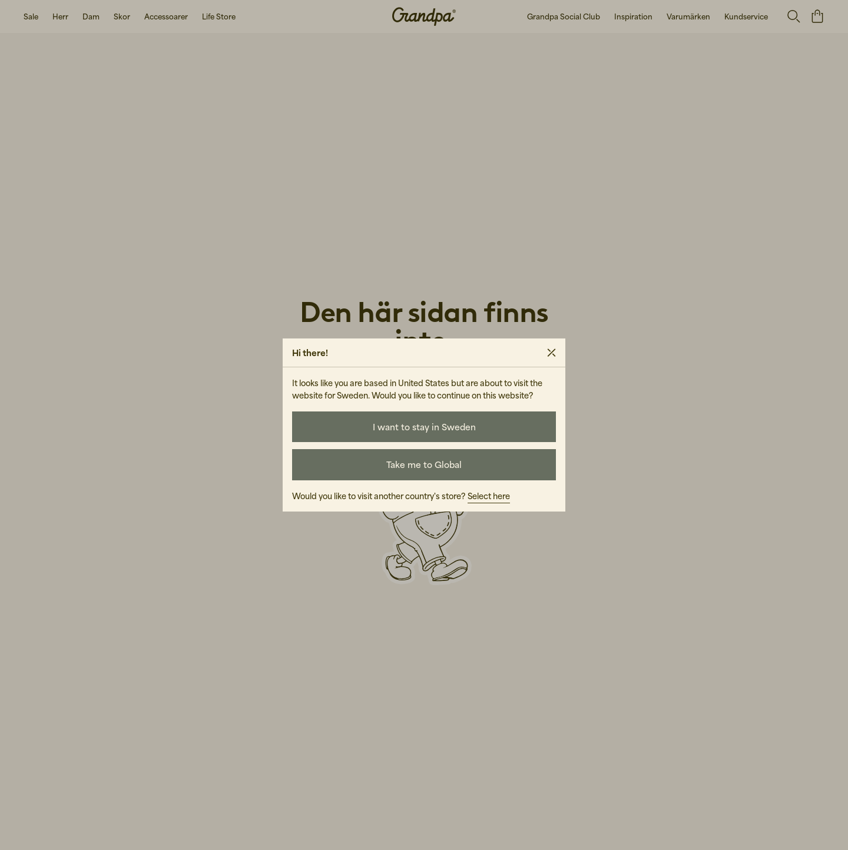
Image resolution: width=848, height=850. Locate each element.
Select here (489, 496)
